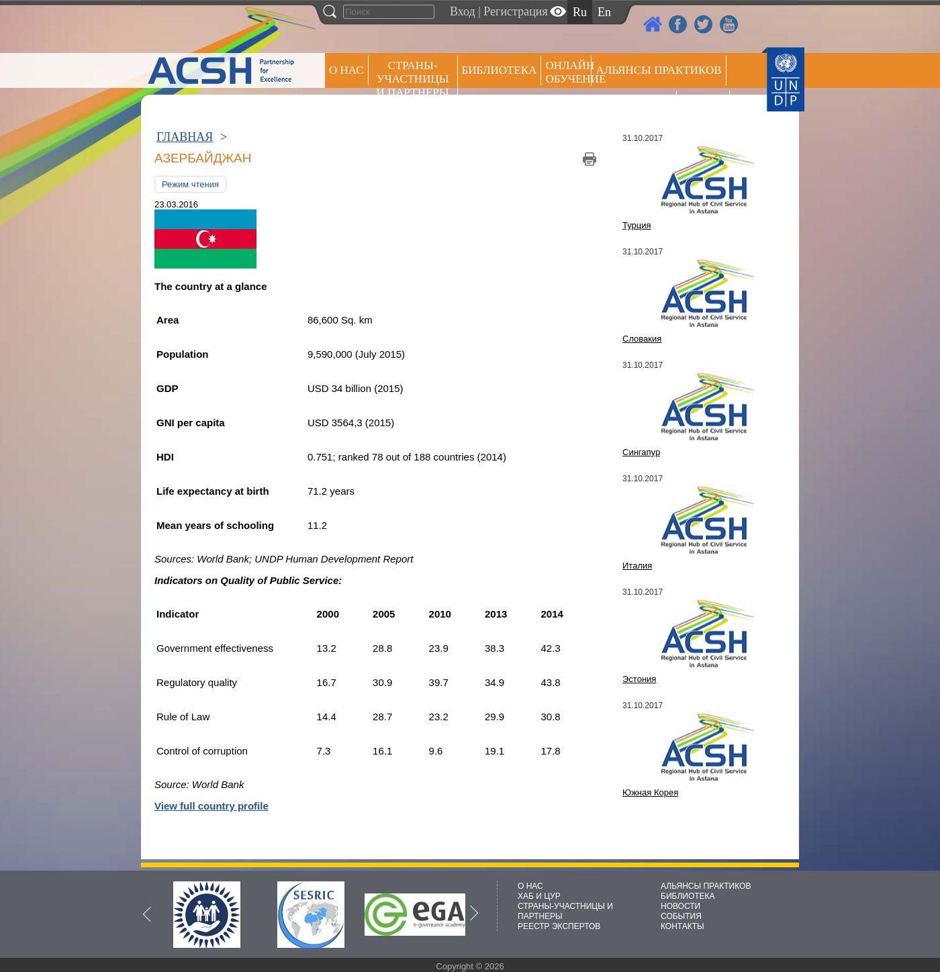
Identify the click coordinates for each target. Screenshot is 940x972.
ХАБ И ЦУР (539, 896)
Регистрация (515, 11)
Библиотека (499, 70)
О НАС (346, 70)
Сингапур (641, 452)
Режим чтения (190, 184)
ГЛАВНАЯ (184, 137)
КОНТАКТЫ (682, 926)
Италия (637, 566)
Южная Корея (650, 792)
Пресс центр (634, 105)
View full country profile (211, 806)
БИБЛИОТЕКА (688, 896)
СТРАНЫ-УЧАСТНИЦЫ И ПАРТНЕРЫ (413, 79)
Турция (636, 225)
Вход (462, 11)
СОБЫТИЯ (681, 916)
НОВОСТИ (680, 906)
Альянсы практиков (658, 70)
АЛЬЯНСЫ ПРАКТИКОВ (706, 886)
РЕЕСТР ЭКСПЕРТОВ (705, 107)
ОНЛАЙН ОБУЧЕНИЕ (568, 72)
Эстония (639, 679)
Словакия (641, 339)
